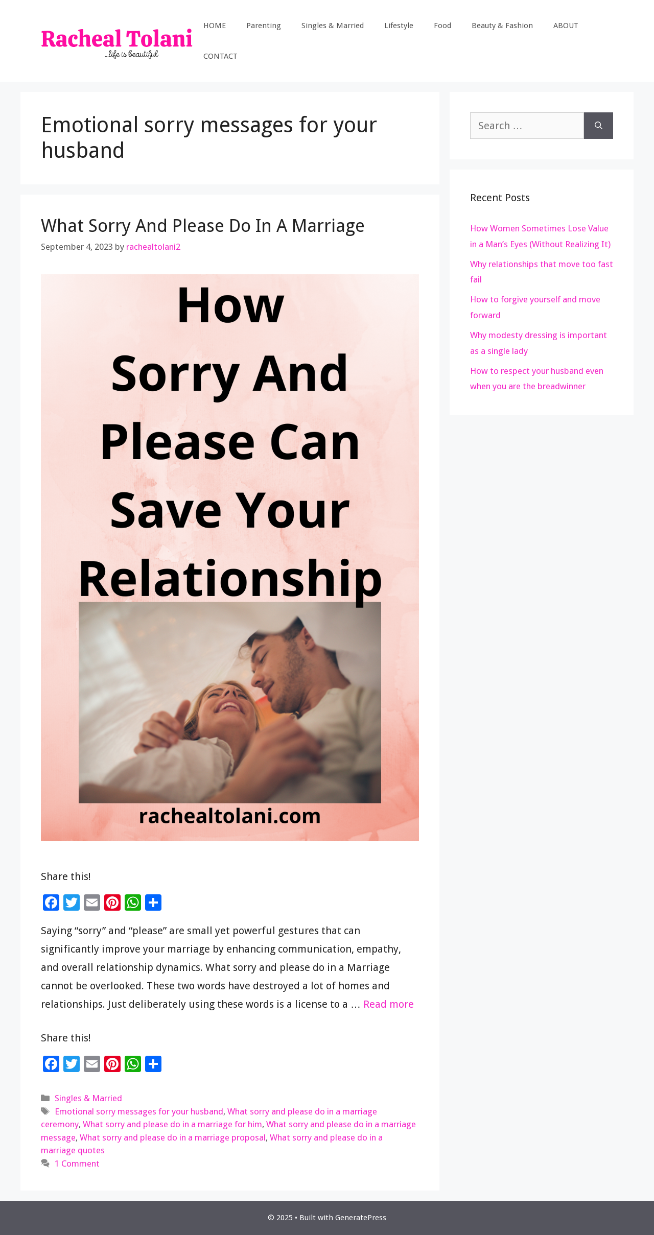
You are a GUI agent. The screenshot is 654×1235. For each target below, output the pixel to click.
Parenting (263, 25)
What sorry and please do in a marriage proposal (173, 1137)
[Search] (598, 125)
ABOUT (565, 25)
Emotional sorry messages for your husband (139, 1111)
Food (442, 25)
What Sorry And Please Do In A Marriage (203, 225)
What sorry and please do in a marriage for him (172, 1124)
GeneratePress (360, 1217)
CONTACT (220, 56)
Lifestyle (398, 25)
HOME (214, 25)
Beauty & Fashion (502, 25)
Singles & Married (332, 25)
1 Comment (77, 1163)
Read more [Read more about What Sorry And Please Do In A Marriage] (388, 1004)
